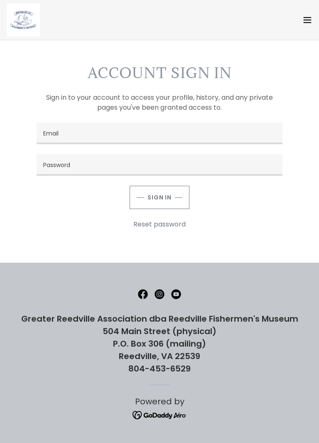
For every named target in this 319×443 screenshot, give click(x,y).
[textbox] (159, 133)
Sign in (159, 197)
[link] (23, 20)
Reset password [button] (159, 224)
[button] (307, 20)
